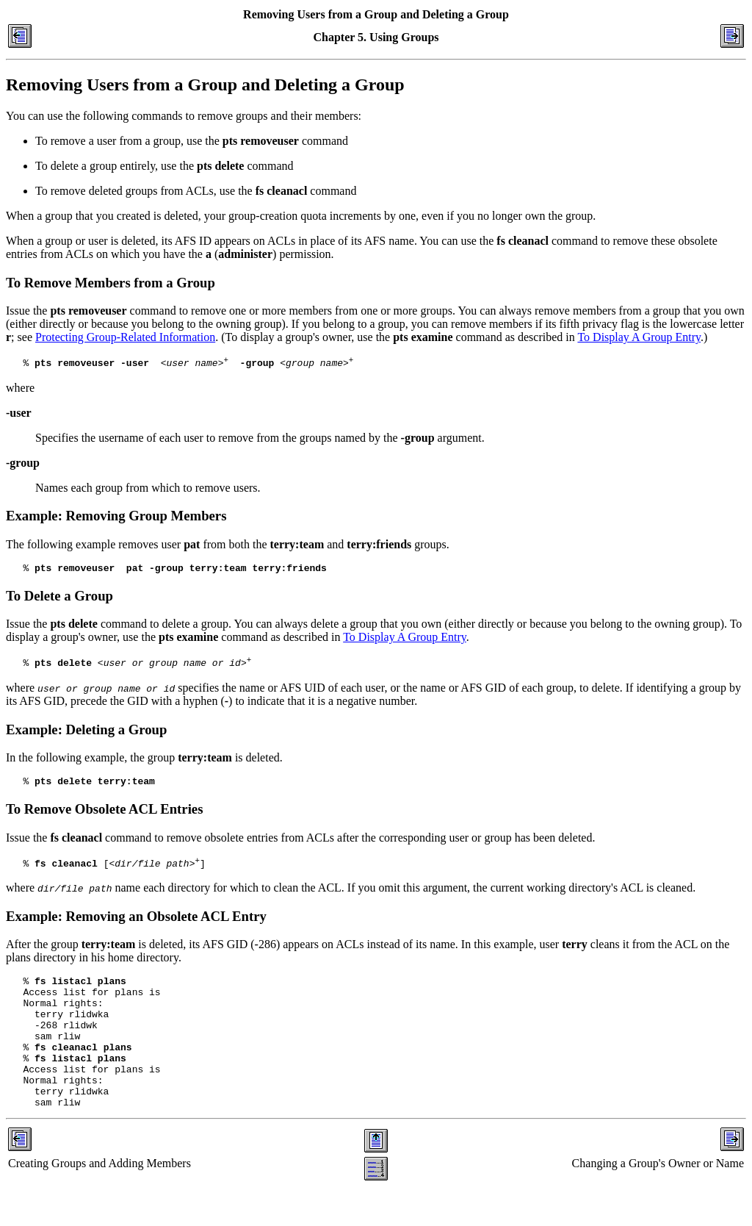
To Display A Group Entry (639, 337)
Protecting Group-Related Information (125, 337)
